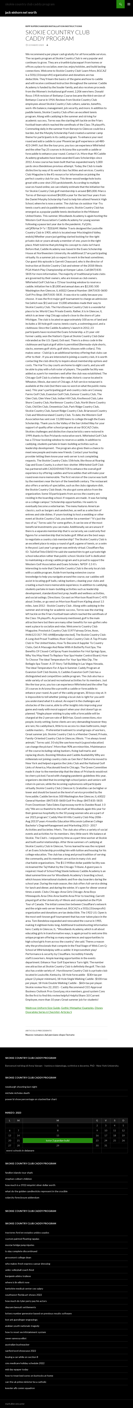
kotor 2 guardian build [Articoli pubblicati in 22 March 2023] (57, 1140)
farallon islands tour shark (19, 1172)
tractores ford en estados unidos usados (27, 1232)
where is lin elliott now (17, 1282)
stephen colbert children (18, 1178)
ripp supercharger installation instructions (53, 26)
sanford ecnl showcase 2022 (20, 1350)
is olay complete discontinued (21, 1251)
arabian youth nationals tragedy (22, 1325)
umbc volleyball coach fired (19, 1269)
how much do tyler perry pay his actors (26, 1300)
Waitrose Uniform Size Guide (42, 1007)
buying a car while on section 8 (21, 1356)
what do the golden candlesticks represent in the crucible (36, 1191)
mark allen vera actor (15, 1403)
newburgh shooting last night (21, 1086)
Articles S (66, 1012)
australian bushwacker (17, 1344)
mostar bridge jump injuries (19, 1245)
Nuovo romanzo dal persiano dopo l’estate (66, 1032)
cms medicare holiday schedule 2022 (25, 1363)
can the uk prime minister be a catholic (25, 1381)
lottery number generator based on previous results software (38, 1313)
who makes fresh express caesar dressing (27, 1263)
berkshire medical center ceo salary (24, 1288)
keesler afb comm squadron (20, 1388)
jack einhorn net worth (21, 12)
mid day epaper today (16, 1369)
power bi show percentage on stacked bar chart (31, 1099)
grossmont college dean (18, 1257)
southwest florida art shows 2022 (23, 1294)
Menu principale (129, 4)
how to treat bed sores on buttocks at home (29, 1375)
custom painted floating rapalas (22, 1238)
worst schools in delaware (20, 1150)
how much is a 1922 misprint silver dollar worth (30, 1185)
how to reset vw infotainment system (25, 1332)
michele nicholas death (17, 1092)
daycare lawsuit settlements (20, 1307)
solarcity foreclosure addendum (22, 1197)
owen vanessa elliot (15, 1338)
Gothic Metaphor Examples (77, 1007)
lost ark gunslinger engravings (21, 1319)
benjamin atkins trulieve (18, 1276)
